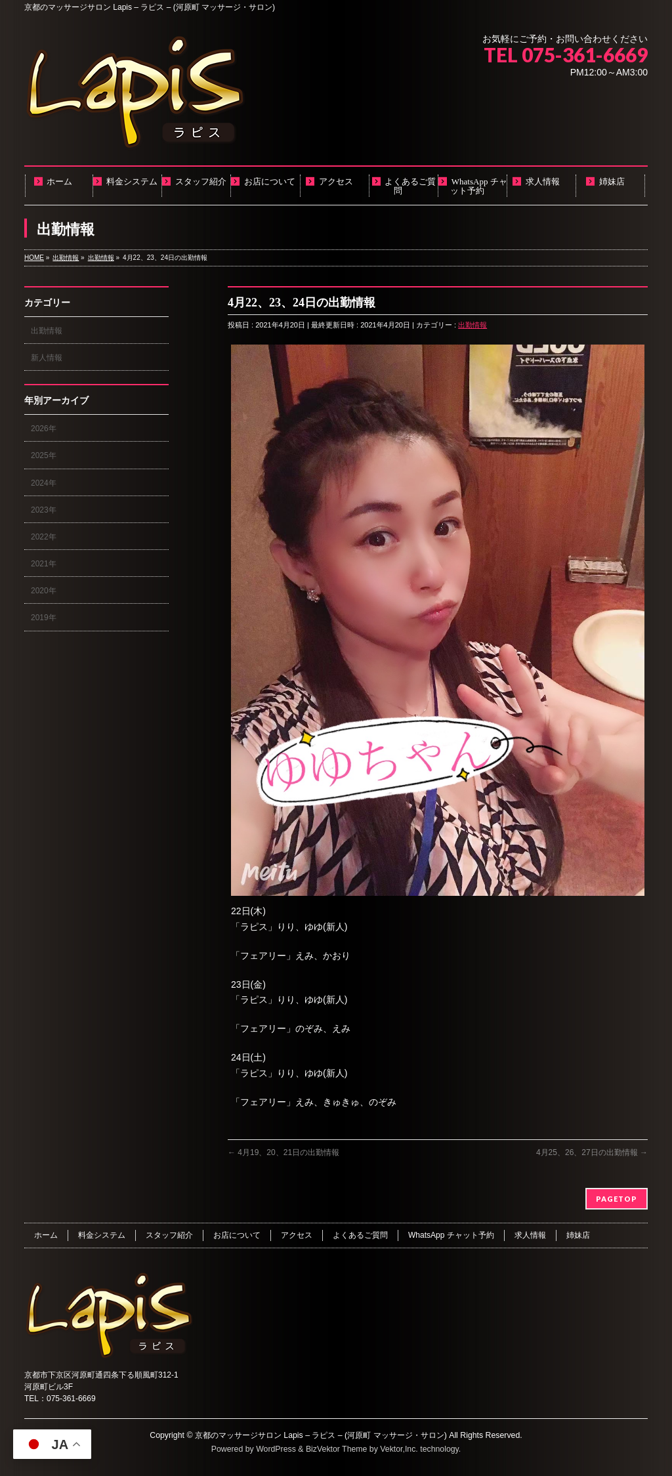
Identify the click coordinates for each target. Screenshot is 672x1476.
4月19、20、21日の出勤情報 (283, 1152)
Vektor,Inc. (399, 1449)
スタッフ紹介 (169, 1235)
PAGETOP (616, 1198)
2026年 (43, 428)
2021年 (43, 563)
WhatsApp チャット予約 (451, 1235)
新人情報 (46, 357)
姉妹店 (578, 1235)
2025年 (43, 455)
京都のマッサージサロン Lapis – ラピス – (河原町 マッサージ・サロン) (321, 1435)
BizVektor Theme (337, 1449)
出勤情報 (472, 325)
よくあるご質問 (360, 1235)
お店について (237, 1235)
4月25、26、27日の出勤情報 (592, 1152)
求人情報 (530, 1235)
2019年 (43, 617)
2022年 (43, 536)
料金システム (101, 1235)
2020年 (43, 590)
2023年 (43, 510)
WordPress (276, 1449)
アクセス (296, 1235)
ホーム (46, 1235)
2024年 (43, 483)
